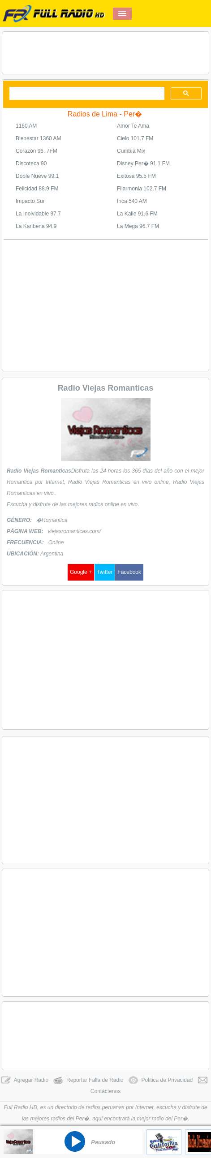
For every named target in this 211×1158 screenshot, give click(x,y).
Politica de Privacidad (160, 1080)
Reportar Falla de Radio (88, 1080)
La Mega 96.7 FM (138, 226)
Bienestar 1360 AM (38, 138)
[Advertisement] (105, 53)
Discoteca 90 (31, 163)
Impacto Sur (30, 201)
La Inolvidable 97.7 (38, 214)
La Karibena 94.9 (36, 226)
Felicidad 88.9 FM (37, 188)
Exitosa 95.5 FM (136, 176)
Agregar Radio (24, 1080)
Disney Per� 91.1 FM (143, 163)
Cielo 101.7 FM (135, 138)
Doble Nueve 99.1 (37, 176)
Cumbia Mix (131, 151)
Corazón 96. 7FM (36, 151)
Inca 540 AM (132, 201)
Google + (81, 572)
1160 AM (26, 126)
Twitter (104, 572)
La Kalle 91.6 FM (137, 214)
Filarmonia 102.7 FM (141, 188)
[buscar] (86, 94)
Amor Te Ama (133, 126)
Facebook (129, 572)
